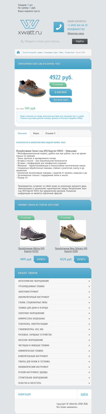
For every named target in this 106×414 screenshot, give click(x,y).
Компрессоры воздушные (31, 318)
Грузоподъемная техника (31, 286)
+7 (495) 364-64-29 (77, 25)
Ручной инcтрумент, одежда (32, 52)
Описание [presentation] (22, 133)
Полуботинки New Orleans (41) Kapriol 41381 (71, 250)
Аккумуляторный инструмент (33, 297)
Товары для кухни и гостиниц (34, 361)
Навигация (24, 394)
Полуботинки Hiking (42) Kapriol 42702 (31, 250)
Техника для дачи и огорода (33, 307)
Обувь (61, 52)
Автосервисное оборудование (33, 281)
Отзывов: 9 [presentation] (50, 133)
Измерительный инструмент (33, 356)
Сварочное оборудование (31, 313)
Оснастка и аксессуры (29, 383)
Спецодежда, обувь (51, 52)
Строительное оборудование (33, 377)
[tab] (22, 133)
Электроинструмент (28, 291)
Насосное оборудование (30, 340)
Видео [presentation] (36, 133)
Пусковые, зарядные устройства (35, 334)
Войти (84, 394)
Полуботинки (69, 52)
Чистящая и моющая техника (33, 345)
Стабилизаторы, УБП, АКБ (30, 329)
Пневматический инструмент (33, 366)
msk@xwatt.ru (76, 29)
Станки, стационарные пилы (32, 302)
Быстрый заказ (61, 99)
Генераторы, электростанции (33, 324)
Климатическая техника (30, 350)
